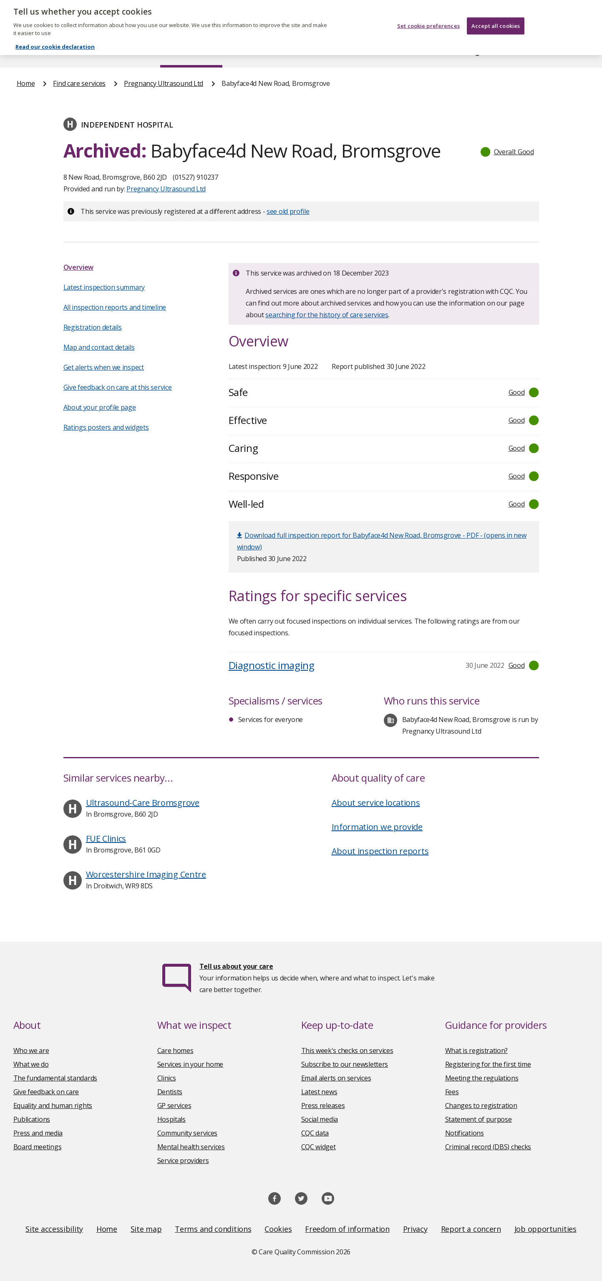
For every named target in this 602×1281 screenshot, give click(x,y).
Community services (187, 1133)
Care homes (175, 1050)
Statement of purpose (478, 1119)
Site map (146, 1229)
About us (99, 51)
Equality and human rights (53, 1105)
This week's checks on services (347, 1050)
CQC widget (318, 1146)
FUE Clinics (106, 838)
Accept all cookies (495, 19)
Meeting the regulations (482, 1078)
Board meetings (37, 1146)
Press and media (38, 1133)
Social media (319, 1119)
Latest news (319, 1091)
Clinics (166, 1078)
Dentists (170, 1091)
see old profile (288, 211)
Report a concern (471, 1229)
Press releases (323, 1105)
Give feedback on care (46, 1091)
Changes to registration (481, 1105)
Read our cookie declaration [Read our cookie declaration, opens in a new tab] (55, 40)
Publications (355, 51)
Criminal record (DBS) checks (488, 1146)
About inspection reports (380, 851)
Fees (452, 1091)
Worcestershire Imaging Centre (146, 874)
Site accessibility (54, 1229)
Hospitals (171, 1119)
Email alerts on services (336, 1078)
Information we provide (377, 826)
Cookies (278, 1229)
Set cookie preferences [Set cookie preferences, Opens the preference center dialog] (428, 19)
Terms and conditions (213, 1229)
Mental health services (191, 1146)
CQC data (315, 1133)
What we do (31, 1064)
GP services (174, 1105)
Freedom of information (347, 1229)
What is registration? (476, 1050)
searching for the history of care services (326, 314)
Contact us (568, 51)
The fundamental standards (55, 1078)
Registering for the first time (488, 1064)
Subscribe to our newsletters (344, 1064)
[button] (507, 151)
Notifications (464, 1133)
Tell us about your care (236, 966)
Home (26, 51)
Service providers (183, 1160)
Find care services (191, 51)
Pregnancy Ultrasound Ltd (163, 83)
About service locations (376, 802)
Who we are (31, 1050)
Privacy (415, 1229)
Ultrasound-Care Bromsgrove (142, 802)
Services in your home (190, 1064)
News (277, 51)
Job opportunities (545, 1229)
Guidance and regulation (462, 51)
